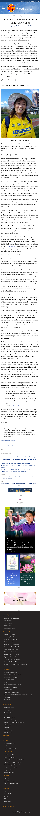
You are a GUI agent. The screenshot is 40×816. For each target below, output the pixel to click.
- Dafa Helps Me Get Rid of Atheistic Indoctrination (15, 463)
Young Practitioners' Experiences (13, 647)
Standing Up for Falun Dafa (11, 644)
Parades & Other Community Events (14, 722)
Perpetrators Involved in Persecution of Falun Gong (18, 694)
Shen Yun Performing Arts (11, 720)
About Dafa (6, 615)
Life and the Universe (10, 748)
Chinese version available (8, 440)
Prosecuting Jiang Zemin (10, 767)
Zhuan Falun (11, 246)
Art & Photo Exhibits (9, 717)
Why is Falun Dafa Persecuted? (12, 674)
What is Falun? (8, 625)
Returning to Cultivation (10, 652)
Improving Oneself (9, 637)
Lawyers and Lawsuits (10, 769)
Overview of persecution (10, 672)
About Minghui (8, 794)
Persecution (6, 669)
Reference (6, 775)
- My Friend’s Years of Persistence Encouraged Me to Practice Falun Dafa (18, 460)
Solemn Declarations (9, 772)
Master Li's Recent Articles (11, 783)
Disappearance (8, 689)
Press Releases (8, 732)
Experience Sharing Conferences (12, 657)
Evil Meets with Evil (9, 757)
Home (10, 16)
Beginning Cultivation (26, 16)
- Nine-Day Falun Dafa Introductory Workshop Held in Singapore (19, 457)
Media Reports (8, 730)
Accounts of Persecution (10, 687)
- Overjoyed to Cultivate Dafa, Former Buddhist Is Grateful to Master (18, 466)
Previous (3, 474)
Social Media (7, 801)
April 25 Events (8, 712)
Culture (5, 740)
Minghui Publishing (24, 1)
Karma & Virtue (8, 752)
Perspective (6, 736)
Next (2, 481)
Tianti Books (33, 1)
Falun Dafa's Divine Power (11, 649)
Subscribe (6, 799)
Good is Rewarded (9, 754)
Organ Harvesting (9, 679)
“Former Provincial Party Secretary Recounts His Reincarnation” (18, 483)
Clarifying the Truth (9, 642)
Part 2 (13, 80)
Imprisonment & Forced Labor (12, 684)
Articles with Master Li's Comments (14, 662)
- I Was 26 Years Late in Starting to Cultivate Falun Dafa (17, 469)
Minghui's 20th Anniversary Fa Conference (15, 664)
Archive (6, 796)
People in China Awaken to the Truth (14, 759)
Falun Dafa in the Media (10, 725)
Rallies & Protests (9, 707)
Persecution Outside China (11, 692)
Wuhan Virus (7, 699)
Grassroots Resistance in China (12, 762)
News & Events (7, 704)
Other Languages (8, 806)
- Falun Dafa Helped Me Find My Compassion (14, 471)
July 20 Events (8, 715)
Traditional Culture (9, 743)
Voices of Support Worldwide (12, 764)
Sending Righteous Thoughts (12, 654)
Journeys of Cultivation (10, 639)
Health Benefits (8, 620)
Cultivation (16, 16)
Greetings (6, 727)
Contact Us (7, 791)
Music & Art (7, 746)
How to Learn (8, 623)
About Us (6, 788)
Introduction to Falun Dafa (11, 618)
